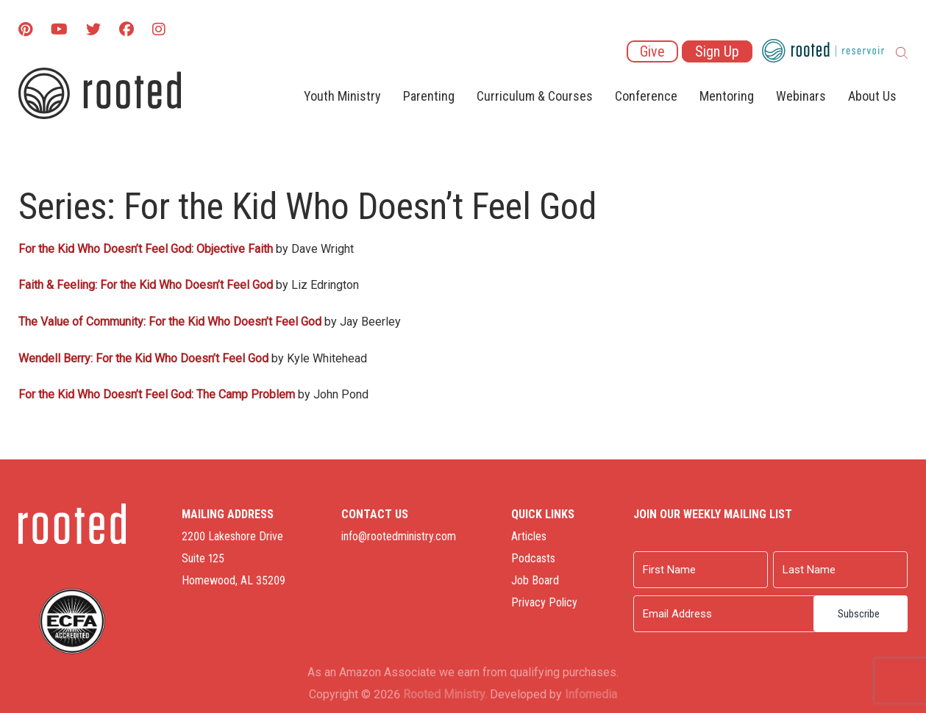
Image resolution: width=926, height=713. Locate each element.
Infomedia (591, 694)
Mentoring (726, 96)
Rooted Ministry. (445, 694)
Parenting (429, 96)
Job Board (535, 580)
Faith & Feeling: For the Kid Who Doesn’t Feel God (145, 285)
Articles (528, 536)
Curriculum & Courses (535, 96)
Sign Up (717, 51)
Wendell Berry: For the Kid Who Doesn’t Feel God (143, 358)
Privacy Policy (544, 602)
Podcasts (533, 558)
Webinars (801, 96)
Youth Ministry (342, 96)
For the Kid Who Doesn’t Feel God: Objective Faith (145, 249)
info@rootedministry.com (398, 536)
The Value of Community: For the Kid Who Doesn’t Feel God (169, 322)
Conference (646, 96)
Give (652, 51)
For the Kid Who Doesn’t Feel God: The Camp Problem (156, 394)
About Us (872, 96)
